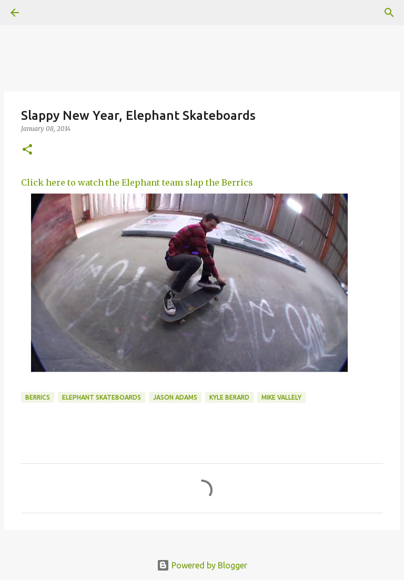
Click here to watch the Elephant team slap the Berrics (137, 182)
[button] (27, 150)
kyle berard (229, 397)
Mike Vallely (281, 397)
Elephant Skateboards (101, 397)
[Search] (389, 12)
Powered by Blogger (202, 565)
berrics (37, 397)
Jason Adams (175, 397)
